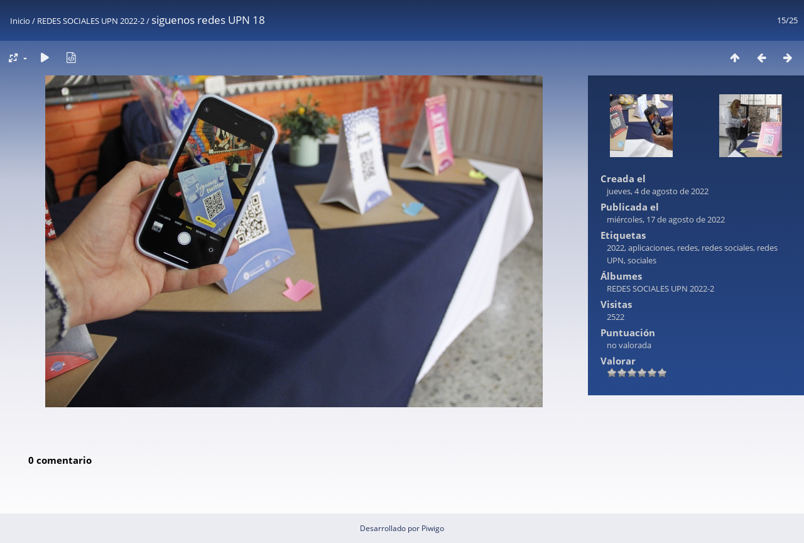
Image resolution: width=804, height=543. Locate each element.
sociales (641, 260)
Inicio (20, 20)
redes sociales (727, 247)
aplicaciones (650, 247)
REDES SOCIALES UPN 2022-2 (90, 20)
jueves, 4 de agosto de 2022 (658, 191)
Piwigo (432, 528)
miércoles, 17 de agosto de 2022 (666, 219)
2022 (615, 247)
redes (687, 247)
